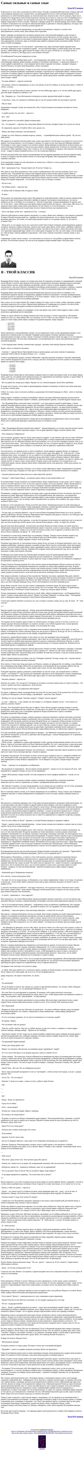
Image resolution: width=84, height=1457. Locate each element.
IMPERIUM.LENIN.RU (46, 1435)
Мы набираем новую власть (63, 1439)
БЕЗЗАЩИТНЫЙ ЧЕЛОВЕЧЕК (44, 1439)
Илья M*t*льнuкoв (75, 8)
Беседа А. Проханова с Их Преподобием (23, 1437)
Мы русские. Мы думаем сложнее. (22, 1439)
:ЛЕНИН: (42, 1454)
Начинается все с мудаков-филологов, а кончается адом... (55, 1437)
